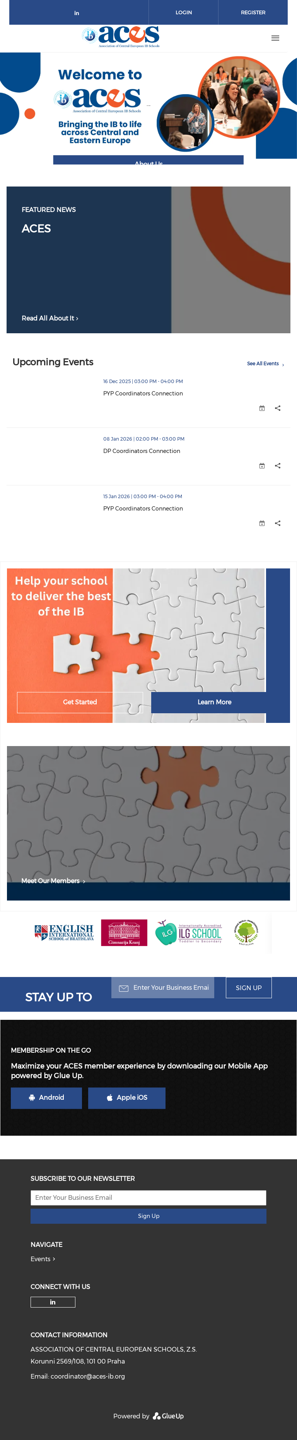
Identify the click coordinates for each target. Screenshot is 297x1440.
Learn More (214, 702)
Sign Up (249, 988)
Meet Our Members (53, 881)
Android (47, 1097)
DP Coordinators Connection (141, 451)
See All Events (263, 363)
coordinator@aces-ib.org (88, 1376)
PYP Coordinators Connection (143, 393)
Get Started (80, 702)
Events (40, 1259)
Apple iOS (127, 1097)
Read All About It (51, 318)
